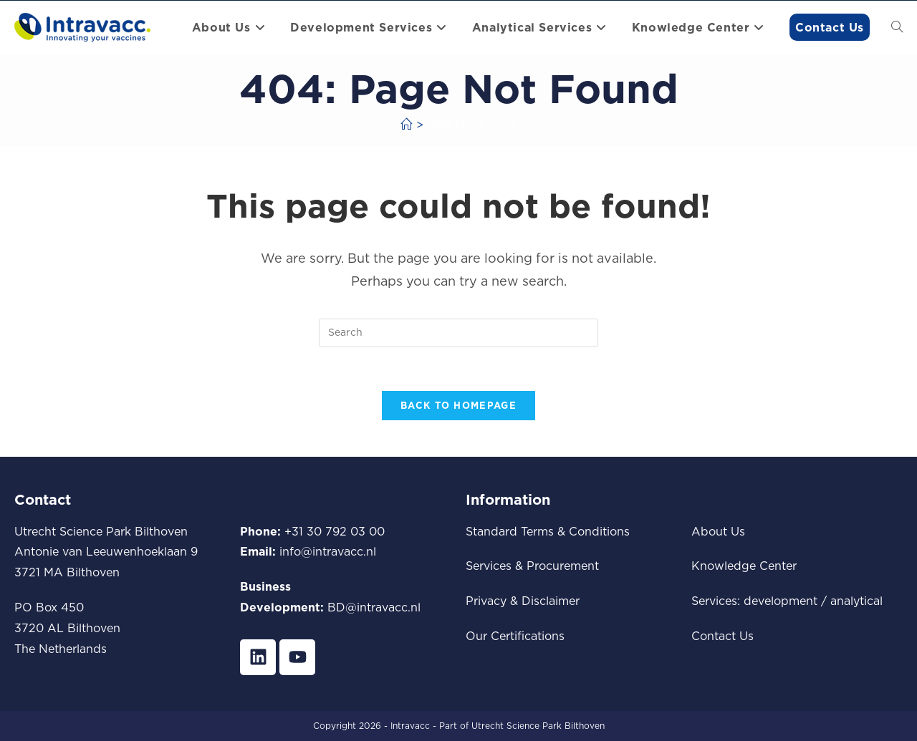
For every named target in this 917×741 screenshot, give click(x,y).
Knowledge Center (744, 565)
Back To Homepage (458, 405)
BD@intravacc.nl (374, 607)
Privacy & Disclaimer (523, 601)
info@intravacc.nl (327, 551)
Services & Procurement (532, 565)
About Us (718, 531)
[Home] (406, 124)
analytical (856, 601)
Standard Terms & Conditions (548, 531)
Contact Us (722, 636)
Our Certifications (515, 636)
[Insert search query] (458, 333)
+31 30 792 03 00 (334, 531)
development (780, 601)
